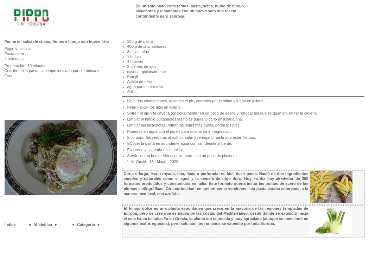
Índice (10, 224)
